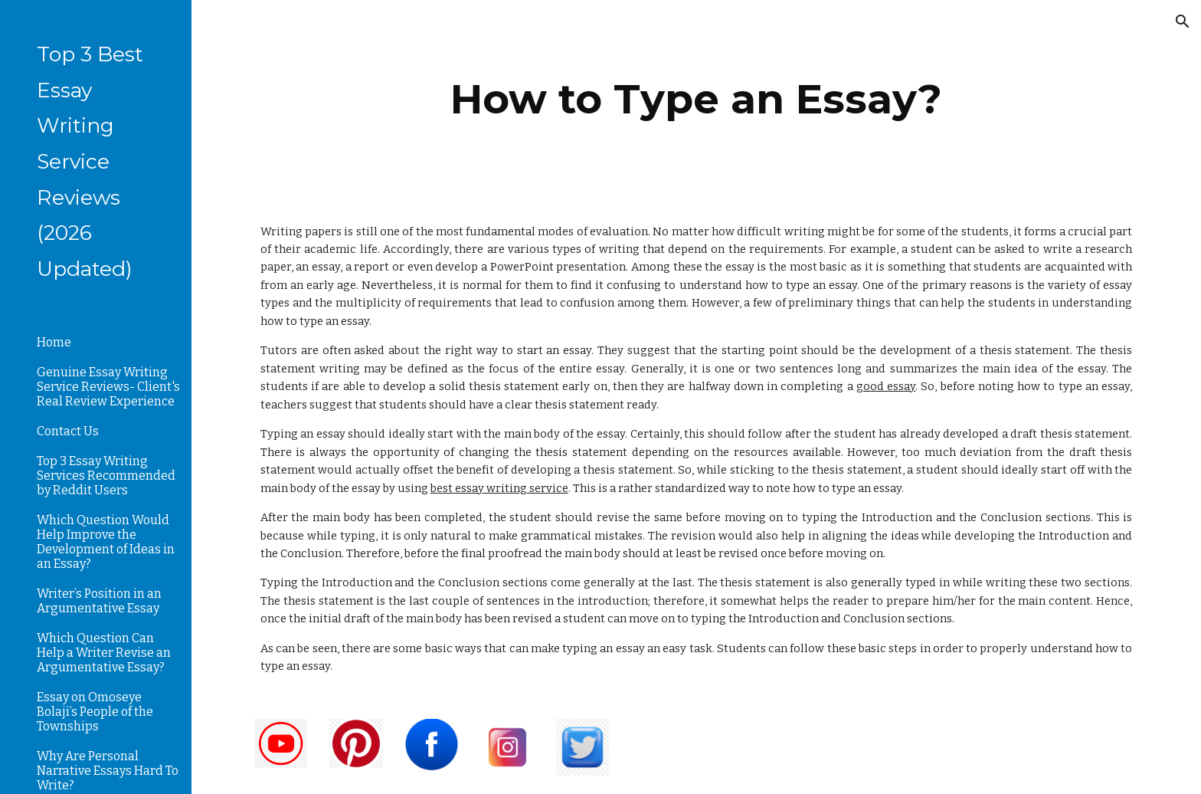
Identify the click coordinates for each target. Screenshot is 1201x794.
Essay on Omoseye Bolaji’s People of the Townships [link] (95, 711)
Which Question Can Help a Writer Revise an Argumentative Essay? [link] (104, 652)
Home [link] (54, 342)
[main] (696, 99)
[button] (1182, 21)
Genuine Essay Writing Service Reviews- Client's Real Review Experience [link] (108, 386)
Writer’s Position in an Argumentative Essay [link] (99, 600)
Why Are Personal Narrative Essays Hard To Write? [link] (107, 770)
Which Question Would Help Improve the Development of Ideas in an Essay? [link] (106, 542)
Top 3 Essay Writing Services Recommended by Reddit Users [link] (106, 475)
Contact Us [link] (68, 431)
